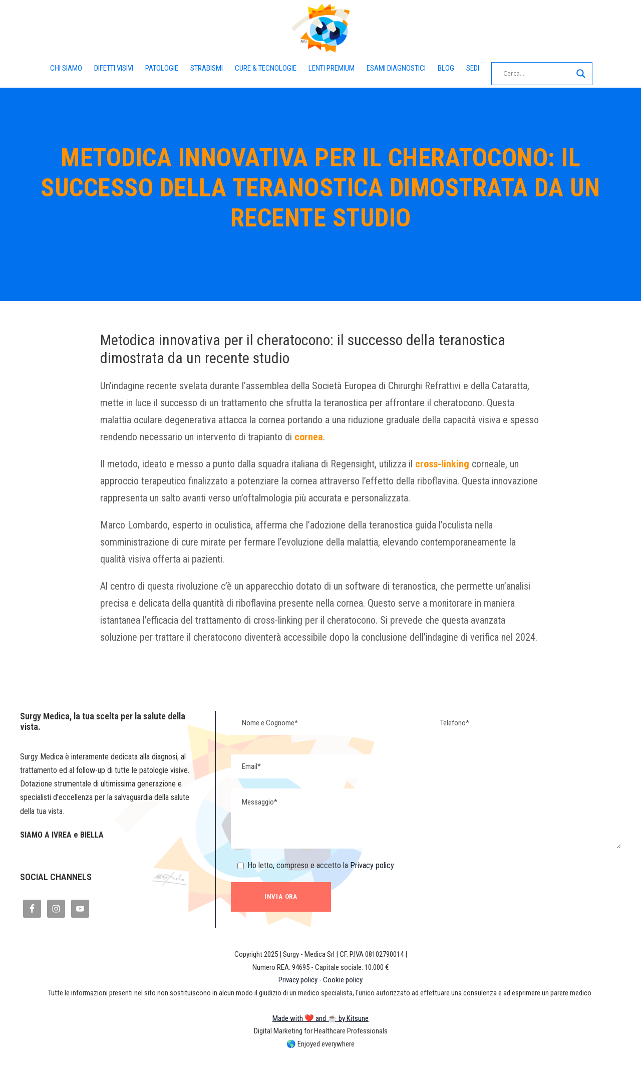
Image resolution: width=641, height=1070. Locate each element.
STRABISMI (206, 68)
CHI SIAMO (60, 68)
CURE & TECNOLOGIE (266, 68)
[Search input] (543, 74)
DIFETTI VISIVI (109, 68)
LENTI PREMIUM (333, 68)
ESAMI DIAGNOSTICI (400, 68)
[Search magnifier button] (587, 74)
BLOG (451, 68)
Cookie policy (343, 996)
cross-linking (445, 464)
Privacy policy (369, 882)
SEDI (479, 68)
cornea (340, 437)
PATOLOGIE (160, 68)
